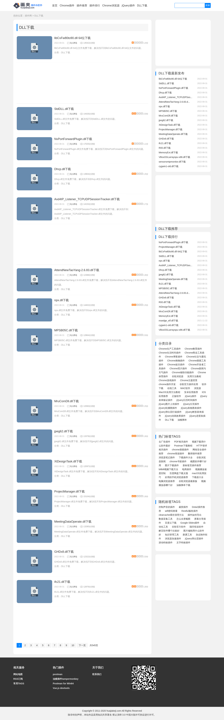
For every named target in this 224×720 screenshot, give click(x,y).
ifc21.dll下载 (62, 581)
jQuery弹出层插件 (194, 538)
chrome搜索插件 (180, 449)
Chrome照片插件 (178, 368)
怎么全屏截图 (183, 519)
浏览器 (197, 388)
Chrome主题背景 (189, 380)
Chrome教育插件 (193, 348)
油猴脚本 (182, 419)
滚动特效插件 (166, 542)
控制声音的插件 (167, 507)
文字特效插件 (183, 542)
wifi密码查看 (171, 511)
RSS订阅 (18, 679)
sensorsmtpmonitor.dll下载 (172, 161)
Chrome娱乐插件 (176, 364)
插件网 (28, 15)
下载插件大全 (186, 457)
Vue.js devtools (61, 688)
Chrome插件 (67, 5)
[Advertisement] (82, 83)
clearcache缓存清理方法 (171, 515)
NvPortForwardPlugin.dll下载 (73, 139)
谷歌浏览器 (177, 376)
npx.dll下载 (61, 300)
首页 (54, 5)
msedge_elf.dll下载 (168, 320)
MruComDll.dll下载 (66, 401)
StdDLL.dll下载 (64, 109)
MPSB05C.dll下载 (66, 330)
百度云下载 (170, 522)
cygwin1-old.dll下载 (168, 166)
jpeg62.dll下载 (63, 431)
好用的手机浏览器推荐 (176, 477)
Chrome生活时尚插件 (170, 352)
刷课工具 (187, 534)
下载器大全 (197, 477)
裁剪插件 (183, 507)
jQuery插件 (128, 5)
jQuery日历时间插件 (186, 400)
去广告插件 (164, 441)
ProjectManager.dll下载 (69, 491)
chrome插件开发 (167, 384)
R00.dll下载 (165, 148)
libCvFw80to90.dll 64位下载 (72, 38)
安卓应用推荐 (191, 392)
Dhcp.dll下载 (62, 169)
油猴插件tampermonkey (65, 679)
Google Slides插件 (189, 522)
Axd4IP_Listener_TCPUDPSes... (175, 97)
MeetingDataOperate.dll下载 (72, 521)
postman (57, 674)
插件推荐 (82, 5)
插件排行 (94, 5)
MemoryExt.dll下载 (168, 152)
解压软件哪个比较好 (169, 530)
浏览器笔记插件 (167, 457)
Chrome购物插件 (176, 360)
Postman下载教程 (183, 445)
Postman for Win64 (63, 683)
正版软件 (176, 396)
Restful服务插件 (189, 511)
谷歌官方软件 (179, 526)
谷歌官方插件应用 (189, 384)
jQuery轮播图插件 (168, 408)
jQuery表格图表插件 (191, 408)
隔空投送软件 (196, 526)
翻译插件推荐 (195, 453)
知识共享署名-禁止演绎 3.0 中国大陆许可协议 (121, 714)
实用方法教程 (194, 376)
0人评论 (73, 43)
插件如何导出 (194, 515)
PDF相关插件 (181, 441)
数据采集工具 (166, 519)
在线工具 (171, 388)
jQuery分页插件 (191, 404)
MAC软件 (185, 388)
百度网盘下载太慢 (179, 473)
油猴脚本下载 (183, 485)
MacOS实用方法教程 (169, 392)
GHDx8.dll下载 (64, 551)
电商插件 (186, 469)
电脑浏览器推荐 (167, 481)
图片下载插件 (172, 465)
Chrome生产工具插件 (170, 348)
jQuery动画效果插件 (175, 416)
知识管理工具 (172, 534)
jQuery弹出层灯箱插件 (170, 412)
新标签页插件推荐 (192, 465)
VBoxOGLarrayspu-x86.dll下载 (174, 157)
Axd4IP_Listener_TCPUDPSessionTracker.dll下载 (87, 199)
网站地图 (18, 674)
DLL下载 (142, 5)
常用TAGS (18, 683)
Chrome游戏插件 (167, 380)
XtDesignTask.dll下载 (68, 461)
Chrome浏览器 (111, 5)
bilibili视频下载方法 (168, 469)
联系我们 (96, 674)
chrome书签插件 (178, 461)
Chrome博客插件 (173, 356)
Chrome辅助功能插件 (183, 372)
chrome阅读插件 (175, 453)
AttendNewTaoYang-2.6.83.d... (174, 102)
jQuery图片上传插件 (169, 404)
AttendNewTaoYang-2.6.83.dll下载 (76, 270)
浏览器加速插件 (173, 538)
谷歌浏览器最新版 (188, 481)
